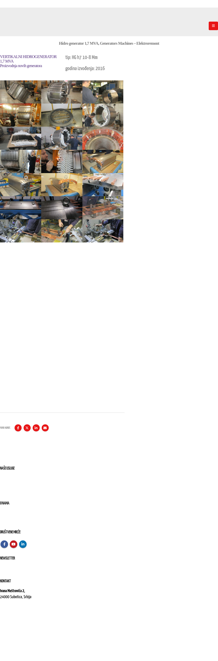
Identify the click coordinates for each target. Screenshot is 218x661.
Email (45, 427)
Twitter (27, 427)
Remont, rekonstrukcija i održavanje (23, 484)
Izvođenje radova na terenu (17, 490)
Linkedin (23, 544)
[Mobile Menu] (213, 26)
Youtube (13, 544)
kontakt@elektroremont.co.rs (20, 614)
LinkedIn (36, 427)
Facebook (18, 427)
